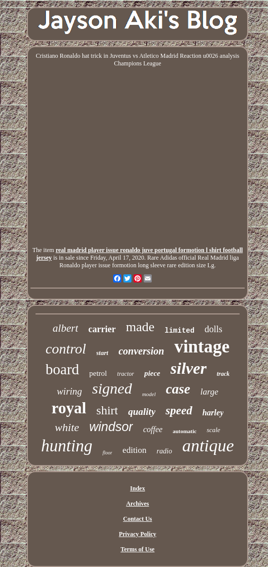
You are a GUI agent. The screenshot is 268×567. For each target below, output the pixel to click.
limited (179, 331)
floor (107, 452)
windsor (111, 426)
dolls (213, 329)
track (223, 373)
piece (152, 373)
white (67, 427)
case (178, 389)
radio (164, 451)
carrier (102, 329)
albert (65, 328)
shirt (107, 410)
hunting (66, 446)
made (140, 327)
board (62, 369)
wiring (69, 391)
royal (69, 408)
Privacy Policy (137, 534)
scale (213, 430)
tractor (125, 373)
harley (213, 412)
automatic (184, 431)
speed (178, 410)
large (209, 392)
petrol (98, 373)
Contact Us (137, 518)
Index (137, 488)
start (102, 353)
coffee (152, 429)
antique (208, 445)
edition (134, 450)
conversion (141, 351)
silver (189, 368)
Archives (137, 503)
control (66, 349)
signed (112, 388)
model (149, 394)
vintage (201, 347)
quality (141, 411)
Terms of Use (138, 549)
